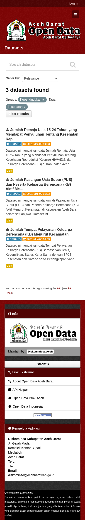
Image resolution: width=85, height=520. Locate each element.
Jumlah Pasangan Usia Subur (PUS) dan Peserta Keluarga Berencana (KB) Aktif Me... (39, 184)
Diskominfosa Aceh (40, 351)
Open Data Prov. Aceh (26, 398)
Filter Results (19, 114)
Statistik (42, 364)
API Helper (18, 389)
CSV (9, 170)
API (59, 288)
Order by (12, 78)
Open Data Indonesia (25, 406)
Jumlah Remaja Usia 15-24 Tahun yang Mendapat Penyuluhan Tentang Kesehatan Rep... (42, 134)
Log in (73, 3)
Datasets (14, 47)
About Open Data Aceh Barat (30, 381)
